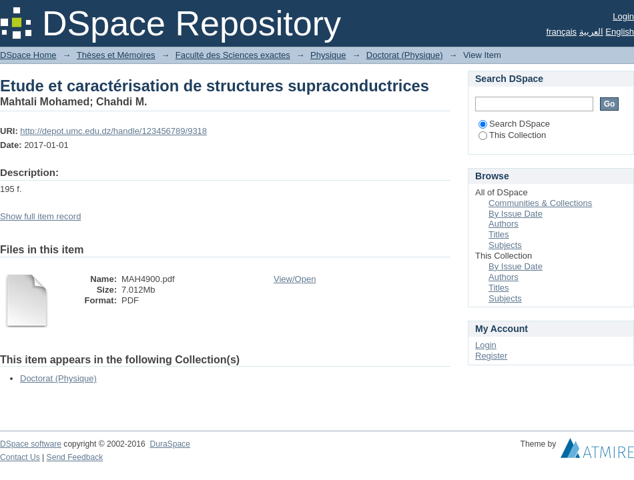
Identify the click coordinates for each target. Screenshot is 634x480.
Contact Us (20, 457)
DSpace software (30, 444)
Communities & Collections (540, 203)
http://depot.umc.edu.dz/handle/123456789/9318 (113, 131)
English (619, 32)
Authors (504, 224)
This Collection (512, 135)
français (562, 32)
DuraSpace (169, 444)
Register (491, 356)
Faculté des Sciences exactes (233, 55)
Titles (499, 234)
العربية (591, 32)
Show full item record (40, 216)
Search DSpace (514, 124)
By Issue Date (516, 214)
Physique (328, 55)
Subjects (505, 245)
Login (623, 16)
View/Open (295, 279)
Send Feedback (75, 457)
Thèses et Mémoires (116, 55)
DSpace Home (28, 55)
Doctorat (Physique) (404, 55)
